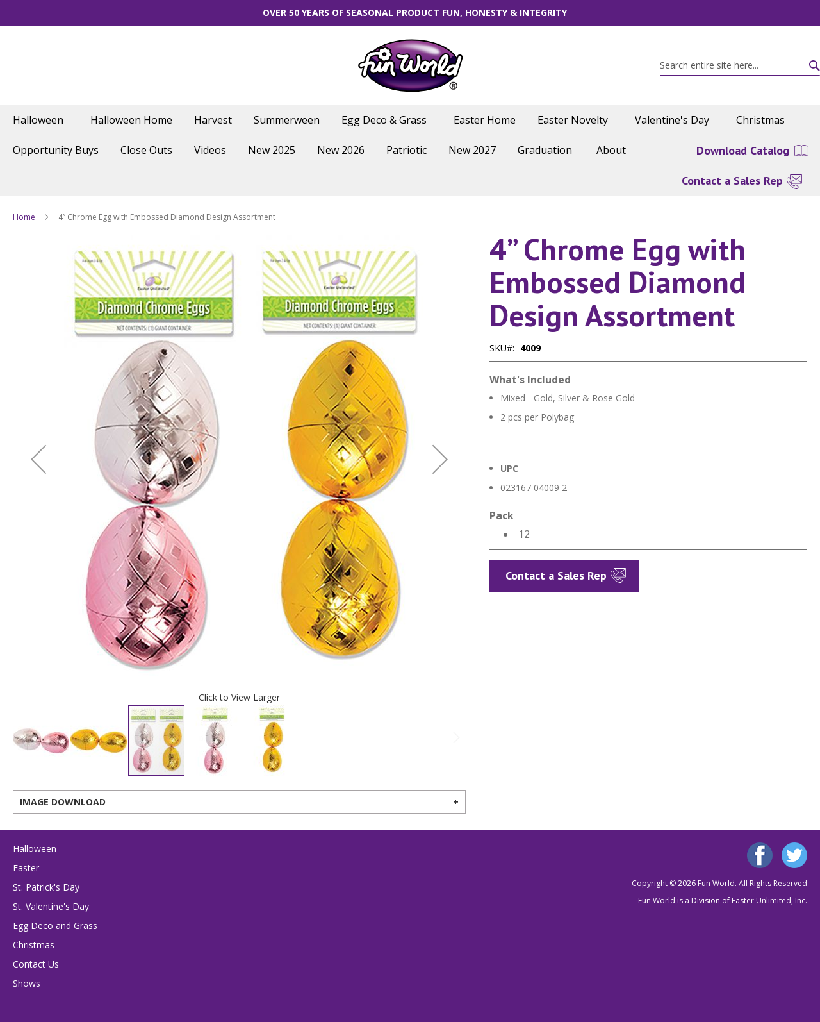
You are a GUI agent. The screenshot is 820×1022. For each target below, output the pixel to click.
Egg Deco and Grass (55, 925)
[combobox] (740, 65)
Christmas (33, 945)
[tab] (239, 802)
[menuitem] (40, 120)
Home (24, 217)
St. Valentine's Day (51, 906)
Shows (26, 983)
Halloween (34, 848)
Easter (26, 868)
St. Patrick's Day (46, 887)
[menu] (410, 135)
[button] (38, 459)
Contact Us (36, 964)
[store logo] (410, 66)
